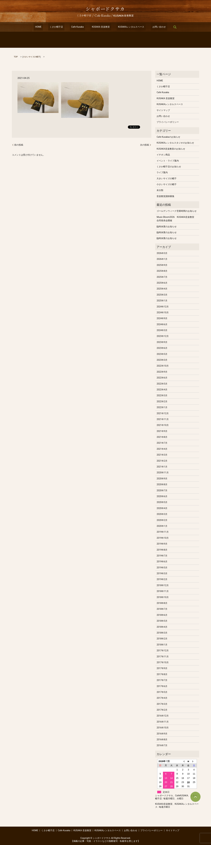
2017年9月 (162, 668)
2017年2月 (162, 710)
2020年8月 (162, 484)
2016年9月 (162, 733)
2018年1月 (162, 644)
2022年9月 (162, 372)
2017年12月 (162, 650)
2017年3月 (162, 704)
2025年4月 (162, 288)
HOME (45, 27)
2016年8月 (162, 739)
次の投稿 (144, 145)
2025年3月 (162, 294)
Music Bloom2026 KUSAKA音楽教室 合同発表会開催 (176, 219)
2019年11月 (162, 532)
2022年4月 (162, 389)
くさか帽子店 (60, 27)
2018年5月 (162, 621)
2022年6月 (162, 377)
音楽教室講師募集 (165, 196)
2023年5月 (162, 354)
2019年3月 (162, 573)
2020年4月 (162, 508)
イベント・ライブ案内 (168, 160)
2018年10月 (162, 597)
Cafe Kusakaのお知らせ (168, 137)
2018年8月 (162, 603)
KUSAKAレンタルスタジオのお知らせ (175, 142)
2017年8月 (162, 674)
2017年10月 (162, 662)
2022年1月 (162, 407)
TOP (16, 57)
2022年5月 (162, 383)
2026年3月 (162, 253)
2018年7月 (162, 609)
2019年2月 (162, 579)
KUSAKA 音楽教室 (99, 27)
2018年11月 (162, 591)
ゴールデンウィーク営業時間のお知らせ (177, 211)
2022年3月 (162, 395)
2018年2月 (162, 638)
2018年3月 (162, 632)
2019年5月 (162, 567)
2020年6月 (162, 496)
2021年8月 (162, 437)
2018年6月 (162, 615)
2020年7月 (162, 490)
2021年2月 (162, 461)
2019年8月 (162, 550)
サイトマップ (163, 110)
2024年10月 (162, 312)
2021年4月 (162, 449)
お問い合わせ (151, 27)
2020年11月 (162, 472)
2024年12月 (162, 306)
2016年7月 (162, 745)
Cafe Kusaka (79, 27)
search (166, 27)
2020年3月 (162, 514)
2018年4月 (162, 627)
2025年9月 (162, 265)
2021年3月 (162, 455)
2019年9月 (162, 544)
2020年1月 (162, 526)
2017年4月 (162, 698)
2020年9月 (162, 478)
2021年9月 (162, 431)
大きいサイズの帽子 (167, 178)
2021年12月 (162, 413)
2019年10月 (162, 538)
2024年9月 (162, 318)
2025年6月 (162, 283)
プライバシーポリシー (168, 122)
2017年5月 (162, 692)
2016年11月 (162, 721)
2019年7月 (162, 555)
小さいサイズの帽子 (31, 57)
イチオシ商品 (163, 154)
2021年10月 (162, 425)
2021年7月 (162, 443)
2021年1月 (162, 466)
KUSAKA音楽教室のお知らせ (171, 149)
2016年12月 (162, 715)
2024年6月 (162, 324)
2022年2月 (162, 401)
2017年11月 (162, 656)
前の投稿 (18, 145)
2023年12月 (162, 336)
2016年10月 (162, 727)
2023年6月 (162, 348)
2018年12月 (162, 585)
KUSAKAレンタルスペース (127, 27)
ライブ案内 (162, 172)
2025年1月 (162, 300)
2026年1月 (162, 259)
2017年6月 (162, 686)
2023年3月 (162, 360)
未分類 (160, 190)
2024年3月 (162, 330)
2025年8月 (162, 271)
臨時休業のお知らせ (167, 226)
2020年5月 (162, 502)
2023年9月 (162, 342)
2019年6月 (162, 561)
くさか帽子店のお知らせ (169, 166)
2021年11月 (162, 419)
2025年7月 (162, 277)
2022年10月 (162, 366)
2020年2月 (162, 520)
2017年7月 (162, 680)
